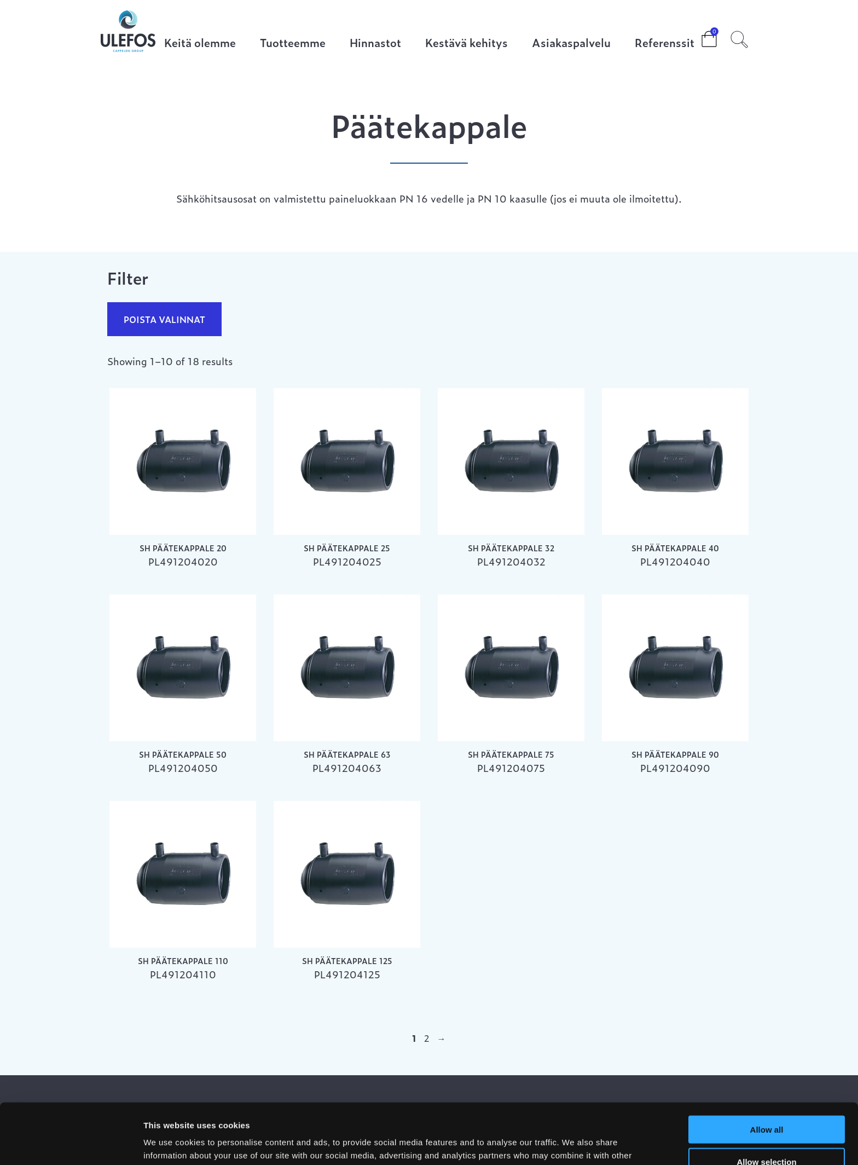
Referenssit (664, 43)
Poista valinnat (164, 319)
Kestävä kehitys (466, 43)
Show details (574, 1143)
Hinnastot (375, 43)
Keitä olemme (200, 43)
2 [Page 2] (427, 1038)
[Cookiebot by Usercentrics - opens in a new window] (71, 1143)
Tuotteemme (293, 43)
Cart (700, 35)
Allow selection (766, 1101)
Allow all (767, 1069)
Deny (767, 1133)
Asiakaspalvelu (571, 43)
